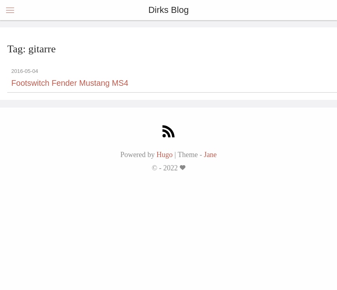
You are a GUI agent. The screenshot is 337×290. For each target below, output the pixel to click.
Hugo (164, 155)
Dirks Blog (168, 10)
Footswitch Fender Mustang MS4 (69, 83)
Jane (210, 155)
